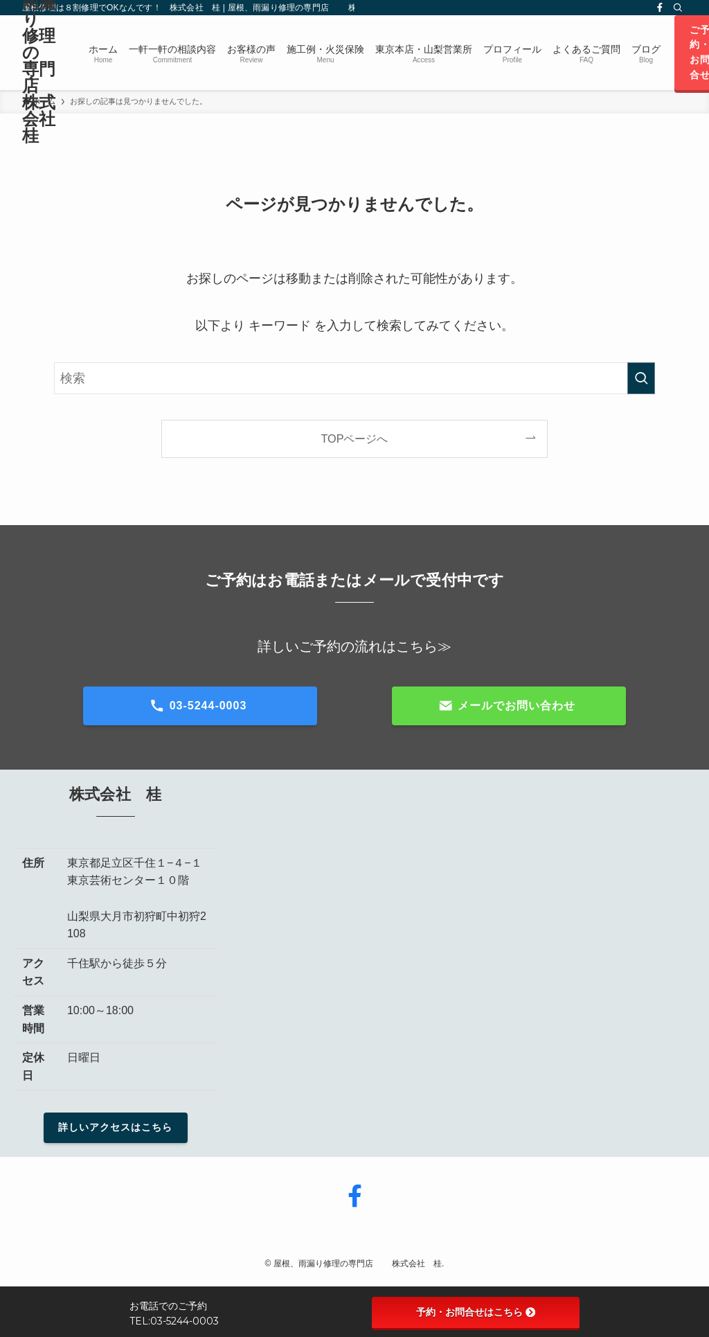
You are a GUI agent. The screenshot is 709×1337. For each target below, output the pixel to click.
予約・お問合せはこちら (475, 1312)
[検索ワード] (354, 378)
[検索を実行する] (641, 378)
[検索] (678, 7)
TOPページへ (354, 438)
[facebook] (660, 7)
